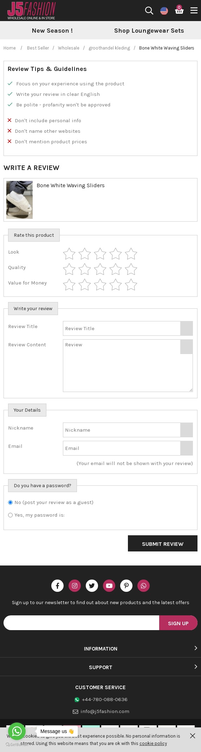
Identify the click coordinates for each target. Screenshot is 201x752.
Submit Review (162, 544)
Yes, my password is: (39, 515)
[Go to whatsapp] (17, 731)
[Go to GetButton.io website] (17, 745)
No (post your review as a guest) (53, 502)
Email (15, 446)
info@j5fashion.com (104, 711)
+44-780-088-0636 (105, 699)
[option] (128, 31)
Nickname (20, 428)
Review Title (23, 326)
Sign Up (178, 623)
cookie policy (153, 743)
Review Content (27, 344)
